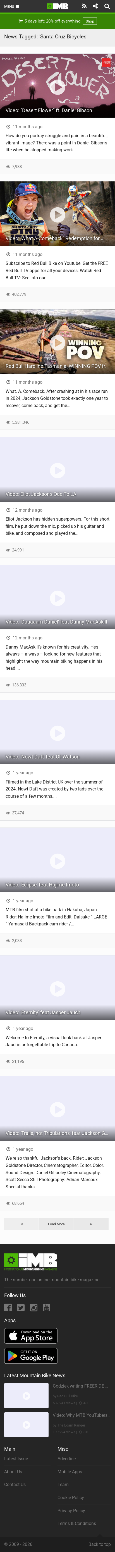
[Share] (95, 6)
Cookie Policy (71, 1497)
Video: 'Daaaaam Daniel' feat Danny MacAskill (56, 622)
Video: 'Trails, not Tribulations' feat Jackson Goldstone (60, 1133)
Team (63, 1484)
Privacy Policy (71, 1510)
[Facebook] (8, 1309)
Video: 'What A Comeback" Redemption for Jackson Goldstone (60, 238)
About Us (13, 1471)
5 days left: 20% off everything (57, 21)
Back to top (99, 1542)
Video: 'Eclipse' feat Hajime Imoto (42, 885)
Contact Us (15, 1484)
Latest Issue (16, 1458)
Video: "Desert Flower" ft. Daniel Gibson (49, 110)
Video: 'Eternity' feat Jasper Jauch (43, 1012)
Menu (12, 6)
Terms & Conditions (77, 1523)
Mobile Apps (70, 1471)
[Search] (107, 6)
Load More (56, 1224)
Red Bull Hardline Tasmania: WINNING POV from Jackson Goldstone (60, 366)
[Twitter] (21, 1309)
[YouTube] (46, 1309)
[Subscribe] (84, 6)
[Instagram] (34, 1309)
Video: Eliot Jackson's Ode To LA (41, 494)
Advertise (67, 1458)
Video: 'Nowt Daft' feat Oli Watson (43, 757)
